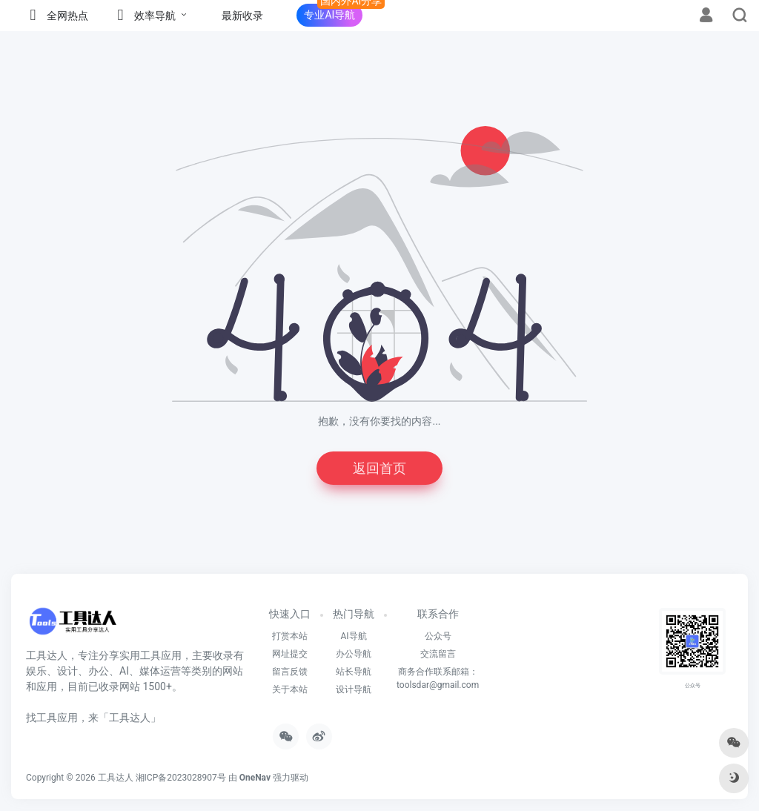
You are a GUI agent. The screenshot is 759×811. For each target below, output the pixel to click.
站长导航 (353, 671)
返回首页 (379, 468)
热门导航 (353, 614)
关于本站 (290, 689)
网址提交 (290, 654)
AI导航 (353, 636)
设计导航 (353, 689)
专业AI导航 (329, 15)
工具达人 (115, 777)
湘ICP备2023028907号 (181, 777)
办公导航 (353, 654)
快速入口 (290, 614)
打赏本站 (290, 636)
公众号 (438, 636)
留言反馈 (290, 671)
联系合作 (438, 614)
